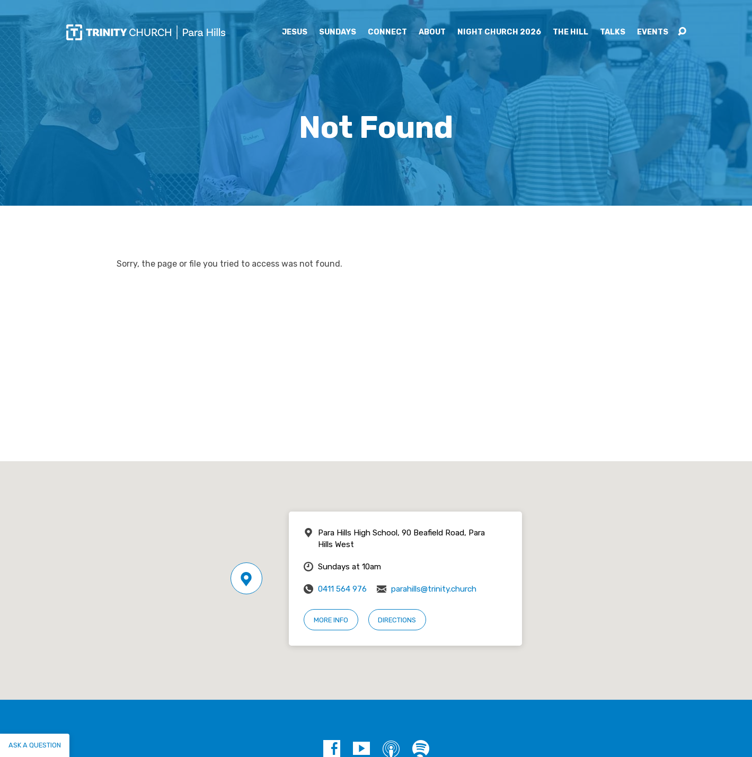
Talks (612, 32)
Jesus (294, 32)
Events (652, 32)
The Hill (570, 32)
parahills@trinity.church (433, 589)
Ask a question (34, 745)
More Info (331, 620)
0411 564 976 (342, 589)
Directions (397, 620)
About (432, 32)
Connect (387, 32)
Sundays (337, 32)
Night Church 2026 (499, 32)
